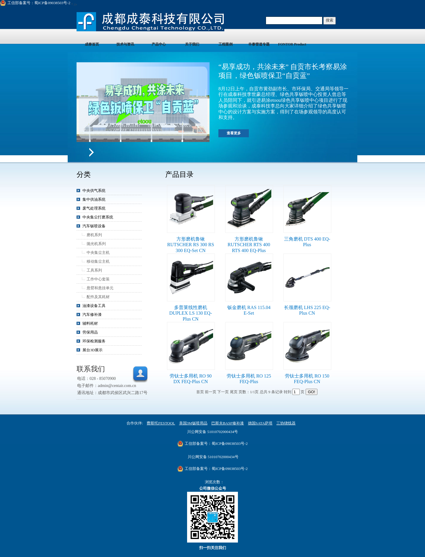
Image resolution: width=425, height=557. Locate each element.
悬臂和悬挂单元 (100, 288)
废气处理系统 (94, 208)
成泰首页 (92, 44)
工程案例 (225, 44)
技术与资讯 (125, 44)
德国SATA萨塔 (260, 423)
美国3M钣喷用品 (193, 423)
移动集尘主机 (98, 261)
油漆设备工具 (94, 305)
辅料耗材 (90, 323)
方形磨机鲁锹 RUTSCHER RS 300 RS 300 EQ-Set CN (190, 244)
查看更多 (234, 133)
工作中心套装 (98, 279)
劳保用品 (90, 332)
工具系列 (94, 270)
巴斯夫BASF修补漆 (227, 423)
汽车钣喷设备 (94, 226)
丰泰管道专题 (259, 44)
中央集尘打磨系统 (97, 217)
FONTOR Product (292, 44)
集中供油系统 (94, 199)
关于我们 (192, 44)
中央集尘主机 (98, 252)
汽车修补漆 (92, 314)
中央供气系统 (94, 190)
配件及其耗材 (98, 297)
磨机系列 (94, 235)
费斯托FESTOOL (161, 423)
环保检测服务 (94, 341)
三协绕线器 (286, 423)
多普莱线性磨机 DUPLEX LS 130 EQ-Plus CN (190, 313)
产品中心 (159, 44)
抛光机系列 (96, 243)
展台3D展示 (92, 350)
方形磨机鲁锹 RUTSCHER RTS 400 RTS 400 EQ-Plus (249, 244)
